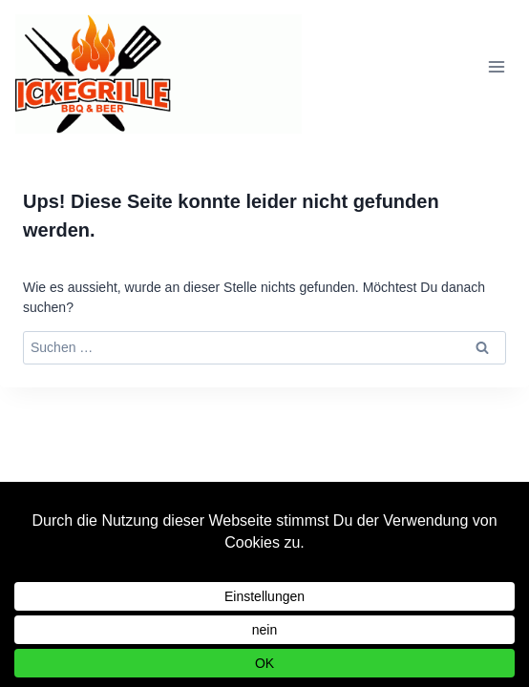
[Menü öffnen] (496, 67)
